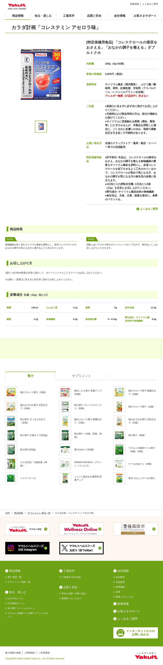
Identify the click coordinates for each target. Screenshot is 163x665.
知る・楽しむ (43, 15)
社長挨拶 (119, 582)
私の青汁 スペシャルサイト (20, 608)
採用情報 (119, 587)
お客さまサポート (145, 15)
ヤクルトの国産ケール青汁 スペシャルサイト (26, 615)
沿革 (116, 592)
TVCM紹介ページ (15, 603)
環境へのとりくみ (123, 597)
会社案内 (119, 577)
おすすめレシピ (14, 598)
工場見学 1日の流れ (70, 577)
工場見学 (68, 15)
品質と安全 (94, 15)
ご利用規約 (29, 652)
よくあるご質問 (150, 4)
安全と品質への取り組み (72, 593)
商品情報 (18, 15)
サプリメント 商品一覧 (39, 513)
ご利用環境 (44, 652)
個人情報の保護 (13, 652)
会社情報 (119, 15)
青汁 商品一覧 (13, 577)
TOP (7, 513)
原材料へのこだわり (70, 598)
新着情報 (134, 4)
